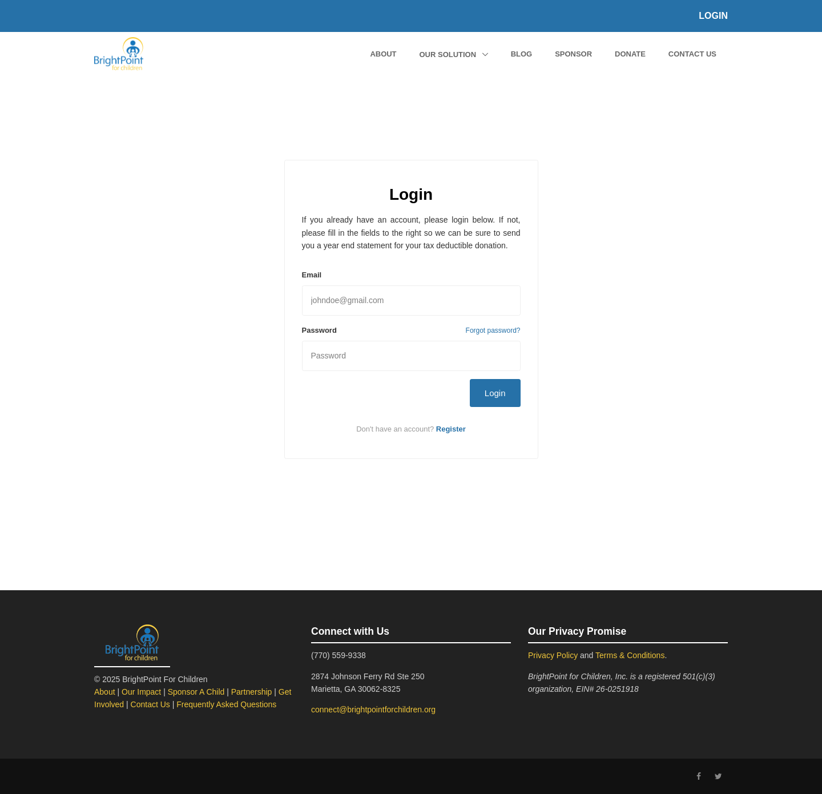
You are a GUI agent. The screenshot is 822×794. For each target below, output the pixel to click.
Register (451, 429)
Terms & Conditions (629, 655)
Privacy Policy (553, 655)
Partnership (251, 691)
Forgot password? (493, 330)
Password (319, 330)
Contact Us (692, 54)
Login (713, 16)
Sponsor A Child (196, 691)
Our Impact (141, 691)
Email (312, 275)
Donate (630, 54)
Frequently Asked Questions (226, 704)
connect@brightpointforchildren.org (373, 709)
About (383, 54)
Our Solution (449, 54)
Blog (522, 54)
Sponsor (573, 54)
